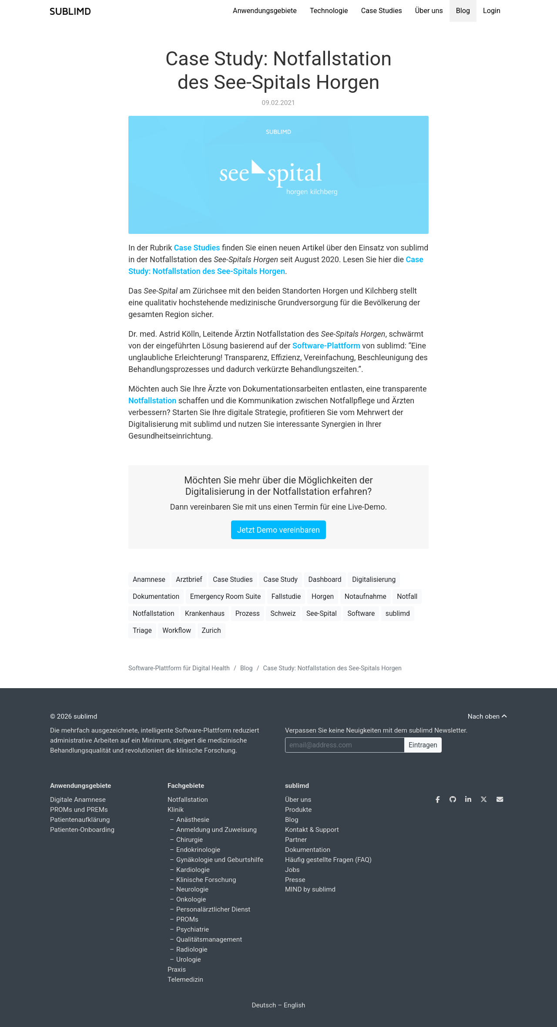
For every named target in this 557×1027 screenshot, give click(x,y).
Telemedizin (185, 979)
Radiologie (192, 949)
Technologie (329, 11)
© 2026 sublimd (73, 716)
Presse (295, 880)
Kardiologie (193, 870)
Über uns (429, 11)
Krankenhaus (205, 613)
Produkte (298, 810)
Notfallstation (152, 400)
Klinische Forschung (206, 880)
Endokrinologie (198, 850)
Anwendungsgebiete (265, 11)
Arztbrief (189, 579)
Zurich (211, 630)
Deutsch (264, 1005)
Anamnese (149, 579)
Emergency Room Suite (225, 596)
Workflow (176, 630)
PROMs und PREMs (79, 810)
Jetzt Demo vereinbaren (278, 529)
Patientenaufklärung (80, 820)
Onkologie (191, 899)
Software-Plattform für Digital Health (179, 668)
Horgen (323, 596)
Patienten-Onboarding (82, 830)
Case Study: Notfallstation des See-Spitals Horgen (278, 70)
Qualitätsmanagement (209, 939)
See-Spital (321, 613)
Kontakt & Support (312, 830)
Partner (296, 840)
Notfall (407, 596)
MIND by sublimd (310, 889)
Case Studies (381, 11)
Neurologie (192, 889)
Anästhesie (192, 820)
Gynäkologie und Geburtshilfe (219, 860)
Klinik (176, 810)
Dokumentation (156, 596)
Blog (463, 11)
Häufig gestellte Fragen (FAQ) (328, 860)
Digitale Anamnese (78, 800)
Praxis (177, 969)
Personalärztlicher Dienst (213, 909)
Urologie (188, 959)
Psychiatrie (192, 929)
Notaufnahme (365, 596)
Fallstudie (286, 596)
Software (361, 613)
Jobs (292, 870)
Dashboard (325, 579)
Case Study (280, 579)
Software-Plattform (326, 345)
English (294, 1005)
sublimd (398, 613)
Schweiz (282, 613)
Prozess (247, 613)
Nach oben (487, 716)
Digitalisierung (374, 579)
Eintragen (423, 745)
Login (491, 11)
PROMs (187, 919)
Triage (142, 630)
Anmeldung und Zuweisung (216, 830)
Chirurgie (189, 840)
